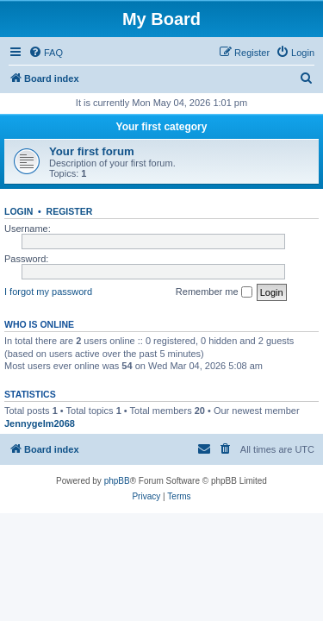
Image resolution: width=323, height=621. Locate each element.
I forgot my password (48, 291)
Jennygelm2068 (39, 423)
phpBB (117, 481)
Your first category (162, 127)
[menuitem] (45, 52)
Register (70, 211)
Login (18, 211)
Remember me (214, 292)
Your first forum (91, 151)
